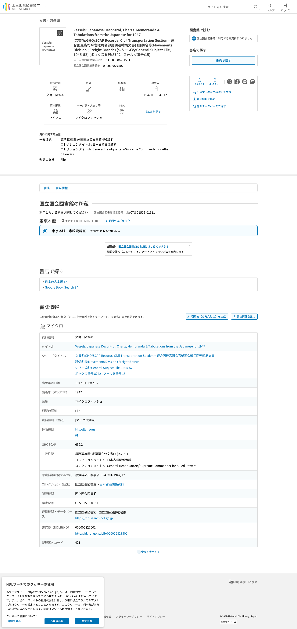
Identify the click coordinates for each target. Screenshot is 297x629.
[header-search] (233, 7)
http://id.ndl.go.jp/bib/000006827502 (101, 533)
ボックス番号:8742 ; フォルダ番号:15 (100, 373)
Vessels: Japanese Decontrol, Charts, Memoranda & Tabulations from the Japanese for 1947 (140, 346)
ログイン (286, 7)
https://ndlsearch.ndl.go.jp (94, 518)
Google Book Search (62, 287)
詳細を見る (153, 111)
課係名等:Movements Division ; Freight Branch (107, 361)
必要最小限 (56, 621)
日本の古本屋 (56, 281)
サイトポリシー (156, 616)
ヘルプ (270, 7)
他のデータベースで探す (209, 106)
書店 (47, 188)
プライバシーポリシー (129, 616)
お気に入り (199, 81)
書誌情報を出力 (204, 99)
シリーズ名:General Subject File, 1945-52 (104, 367)
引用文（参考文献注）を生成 (212, 92)
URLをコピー (214, 81)
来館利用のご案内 (118, 221)
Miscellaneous (85, 429)
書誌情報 (62, 188)
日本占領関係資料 (112, 484)
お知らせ (106, 616)
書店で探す (223, 60)
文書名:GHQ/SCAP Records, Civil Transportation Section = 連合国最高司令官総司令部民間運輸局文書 (144, 355)
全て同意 (87, 621)
